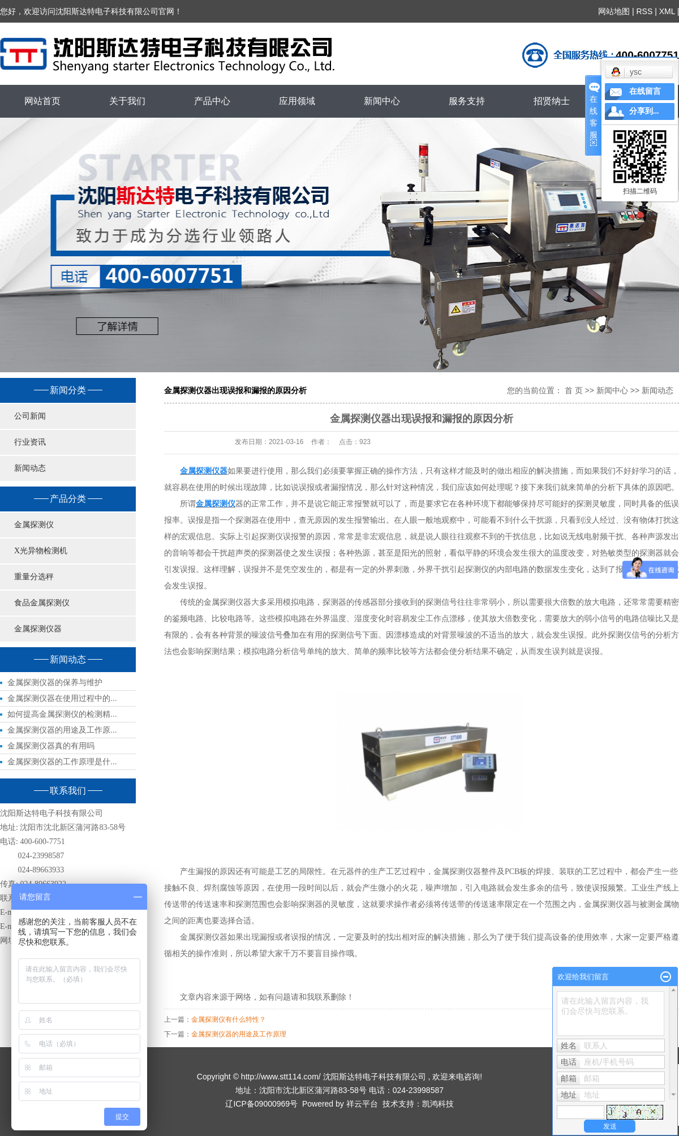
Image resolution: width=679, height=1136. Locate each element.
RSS (644, 11)
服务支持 (467, 101)
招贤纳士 (552, 101)
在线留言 (645, 91)
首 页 (574, 390)
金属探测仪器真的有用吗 (50, 745)
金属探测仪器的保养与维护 (54, 682)
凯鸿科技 (438, 1103)
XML (666, 11)
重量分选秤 (34, 577)
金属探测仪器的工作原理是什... (62, 761)
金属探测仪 (34, 524)
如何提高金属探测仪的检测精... (62, 713)
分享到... (644, 111)
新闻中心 (382, 101)
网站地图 (614, 11)
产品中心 (212, 101)
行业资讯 (30, 442)
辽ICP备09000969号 (261, 1103)
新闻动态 (30, 468)
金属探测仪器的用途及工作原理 (238, 1034)
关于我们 (127, 101)
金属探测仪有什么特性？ (228, 1019)
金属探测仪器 (38, 629)
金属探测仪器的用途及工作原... (62, 729)
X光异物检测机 (40, 551)
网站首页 (42, 101)
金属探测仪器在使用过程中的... (62, 698)
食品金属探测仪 (42, 603)
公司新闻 (30, 416)
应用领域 (297, 101)
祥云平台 (362, 1103)
